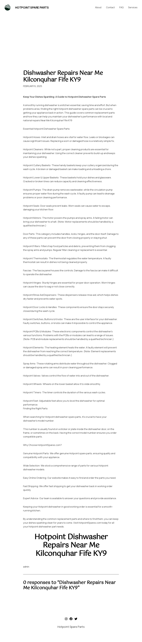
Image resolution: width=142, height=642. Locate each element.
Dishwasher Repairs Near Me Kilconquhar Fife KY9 (63, 76)
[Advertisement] (71, 39)
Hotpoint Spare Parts (32, 7)
